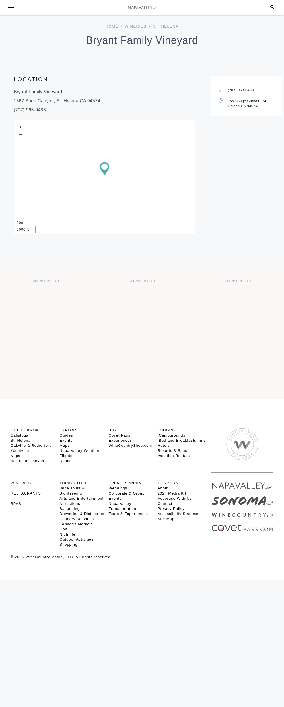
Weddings (118, 488)
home (112, 26)
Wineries (136, 26)
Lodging (167, 430)
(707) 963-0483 (241, 90)
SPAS (16, 503)
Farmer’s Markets (76, 524)
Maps (64, 445)
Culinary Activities (76, 519)
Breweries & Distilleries (81, 514)
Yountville (20, 450)
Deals (64, 461)
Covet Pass (119, 435)
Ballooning (69, 509)
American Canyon (27, 461)
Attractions (69, 503)
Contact (165, 503)
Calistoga (19, 435)
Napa (15, 456)
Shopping (68, 544)
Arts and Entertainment (81, 498)
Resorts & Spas (172, 450)
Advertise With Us (175, 498)
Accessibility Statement (180, 514)
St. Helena (21, 440)
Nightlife (67, 534)
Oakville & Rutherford (31, 445)
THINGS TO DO (74, 483)
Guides (66, 435)
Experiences (120, 440)
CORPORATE (170, 483)
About (163, 488)
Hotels (164, 445)
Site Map (166, 519)
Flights (65, 456)
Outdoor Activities (76, 539)
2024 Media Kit (172, 493)
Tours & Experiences (128, 514)
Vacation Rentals (174, 456)
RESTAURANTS (26, 493)
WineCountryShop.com (130, 445)
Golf (63, 529)
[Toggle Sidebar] (11, 7)
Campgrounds (171, 435)
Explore (69, 430)
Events (66, 440)
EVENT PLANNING (127, 483)
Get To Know (25, 430)
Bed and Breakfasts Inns (182, 440)
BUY (113, 430)
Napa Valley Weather (79, 450)
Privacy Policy (171, 509)
